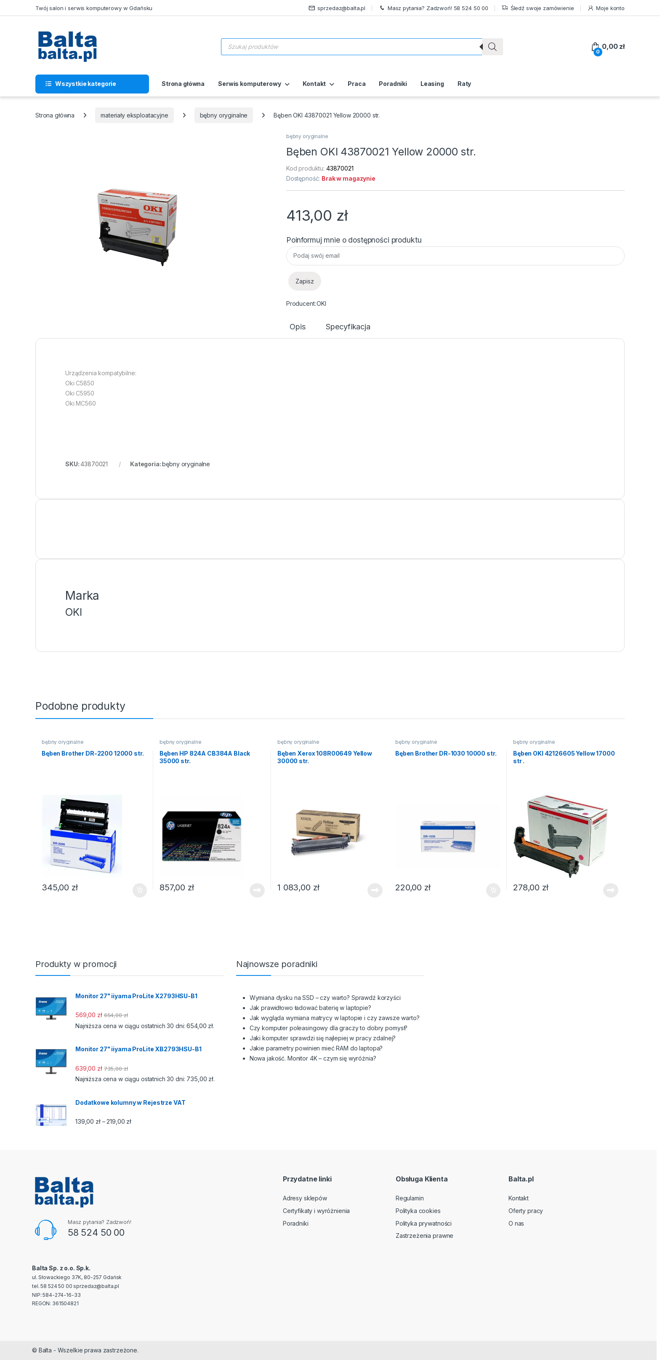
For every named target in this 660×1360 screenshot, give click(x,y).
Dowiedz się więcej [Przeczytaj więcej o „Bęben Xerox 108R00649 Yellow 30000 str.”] (375, 890)
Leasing (432, 83)
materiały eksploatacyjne (134, 115)
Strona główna (183, 83)
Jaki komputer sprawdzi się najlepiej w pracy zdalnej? (323, 1038)
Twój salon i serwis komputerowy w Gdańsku (93, 8)
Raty (464, 83)
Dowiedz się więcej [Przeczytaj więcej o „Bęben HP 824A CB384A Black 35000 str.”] (257, 890)
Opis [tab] (297, 327)
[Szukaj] (492, 46)
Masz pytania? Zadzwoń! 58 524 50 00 (433, 8)
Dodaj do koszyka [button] (140, 890)
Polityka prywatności (424, 1223)
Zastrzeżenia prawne (424, 1235)
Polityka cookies (418, 1210)
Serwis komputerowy (249, 83)
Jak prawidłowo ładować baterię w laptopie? (310, 1007)
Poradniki (393, 83)
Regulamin (410, 1198)
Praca (356, 83)
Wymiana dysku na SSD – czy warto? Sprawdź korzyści (325, 997)
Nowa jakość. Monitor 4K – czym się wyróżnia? (313, 1058)
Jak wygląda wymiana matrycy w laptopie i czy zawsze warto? (335, 1017)
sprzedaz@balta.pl (337, 8)
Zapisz (304, 281)
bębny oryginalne (224, 115)
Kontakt (314, 83)
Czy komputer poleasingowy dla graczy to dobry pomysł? (329, 1027)
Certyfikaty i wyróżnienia (316, 1210)
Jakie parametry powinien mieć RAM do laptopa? (316, 1048)
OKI (321, 303)
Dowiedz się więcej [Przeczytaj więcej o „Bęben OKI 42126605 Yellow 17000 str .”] (610, 890)
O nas (516, 1223)
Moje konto (606, 8)
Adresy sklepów (305, 1198)
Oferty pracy (525, 1210)
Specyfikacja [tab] (348, 327)
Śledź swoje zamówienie (537, 8)
